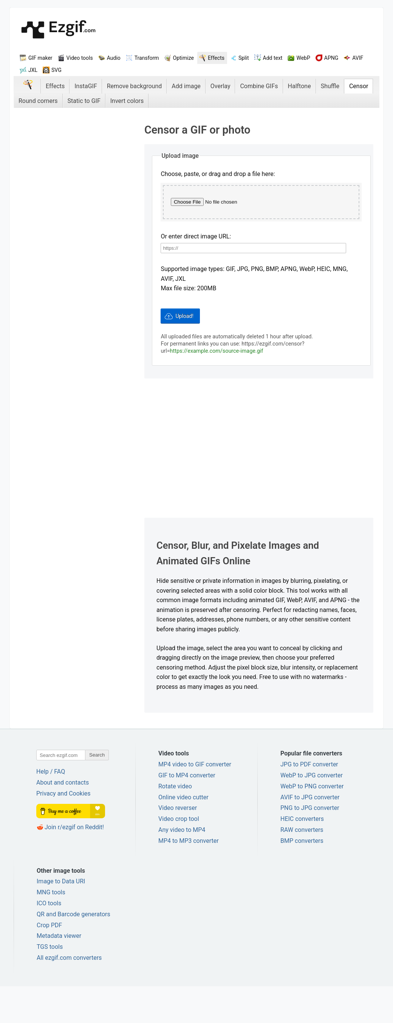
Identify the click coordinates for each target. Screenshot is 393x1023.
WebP (303, 58)
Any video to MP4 (181, 866)
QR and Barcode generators (73, 950)
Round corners (38, 100)
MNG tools (51, 929)
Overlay (220, 86)
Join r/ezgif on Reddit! (74, 863)
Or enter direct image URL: (196, 273)
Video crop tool (178, 855)
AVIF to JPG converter (310, 834)
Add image (186, 86)
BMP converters (301, 877)
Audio (114, 58)
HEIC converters (302, 855)
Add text (273, 58)
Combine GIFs (259, 86)
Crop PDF (49, 961)
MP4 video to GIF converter (194, 801)
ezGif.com (58, 30)
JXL (32, 70)
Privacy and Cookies (63, 830)
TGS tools (50, 983)
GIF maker (40, 58)
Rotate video (175, 823)
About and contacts (62, 819)
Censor (358, 86)
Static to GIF (84, 100)
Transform (147, 58)
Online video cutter (183, 834)
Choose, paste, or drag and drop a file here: (218, 174)
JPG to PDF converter (309, 801)
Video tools (80, 58)
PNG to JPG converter (309, 845)
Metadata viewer (59, 972)
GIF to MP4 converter (186, 812)
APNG (331, 58)
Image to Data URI (61, 918)
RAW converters (301, 866)
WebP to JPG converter (311, 812)
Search (97, 792)
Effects (216, 58)
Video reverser (177, 845)
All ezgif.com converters (69, 994)
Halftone (299, 86)
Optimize (183, 58)
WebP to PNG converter (311, 823)
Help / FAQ (50, 808)
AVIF (357, 58)
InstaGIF (85, 86)
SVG (56, 70)
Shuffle (330, 86)
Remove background (134, 86)
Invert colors (127, 100)
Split (243, 58)
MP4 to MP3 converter (188, 877)
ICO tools (49, 940)
